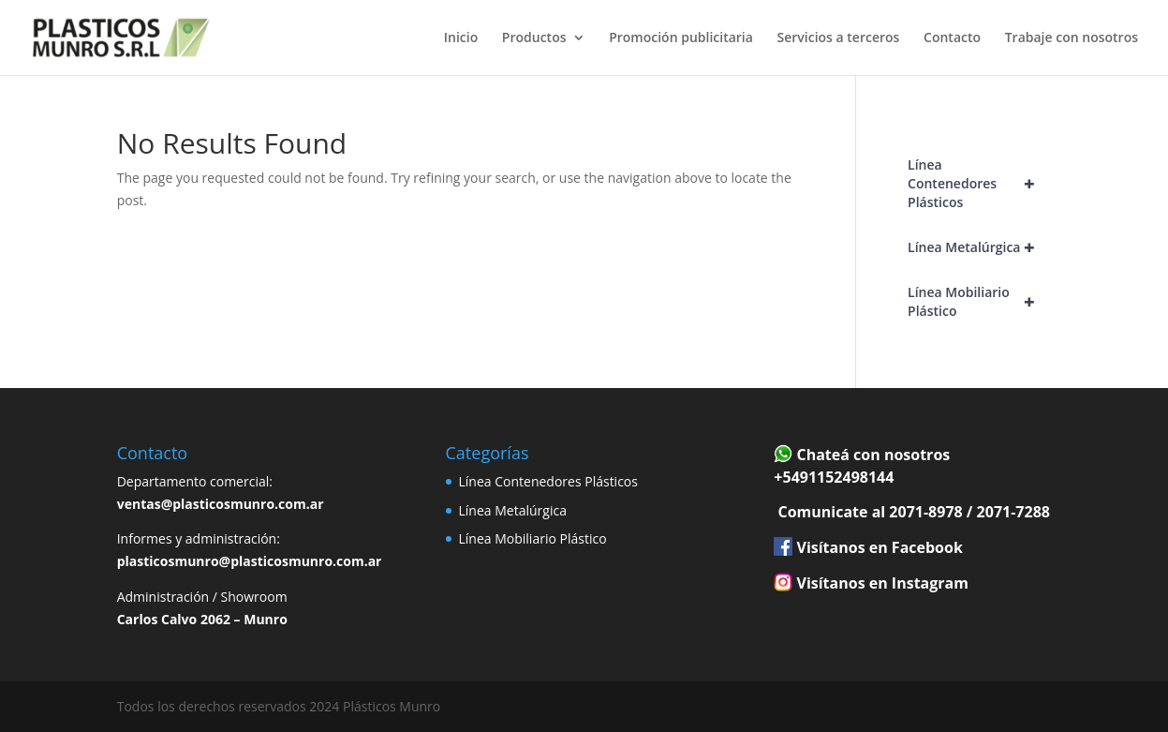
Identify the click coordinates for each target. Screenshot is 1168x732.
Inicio (461, 38)
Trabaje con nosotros (1071, 38)
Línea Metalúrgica (979, 247)
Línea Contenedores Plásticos (979, 183)
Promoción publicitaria (681, 38)
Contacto (952, 38)
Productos (534, 38)
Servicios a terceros (838, 38)
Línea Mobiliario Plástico (979, 302)
